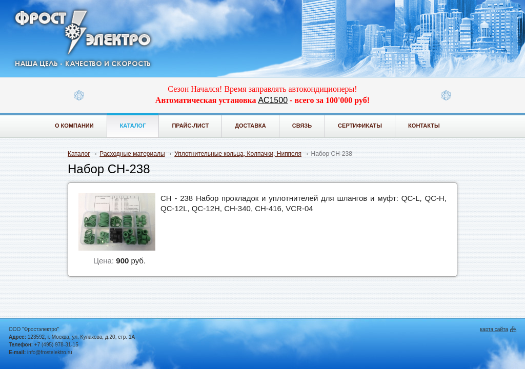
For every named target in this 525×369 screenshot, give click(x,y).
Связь (302, 125)
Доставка (250, 125)
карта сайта (494, 329)
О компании (74, 125)
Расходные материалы (132, 153)
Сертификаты (360, 125)
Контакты (424, 125)
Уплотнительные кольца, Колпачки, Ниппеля (237, 153)
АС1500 (273, 100)
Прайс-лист (190, 125)
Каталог (133, 125)
